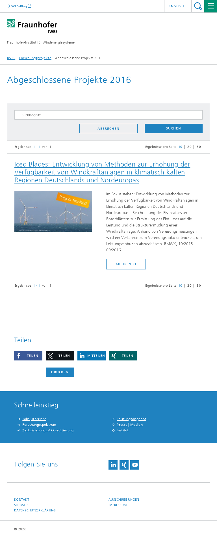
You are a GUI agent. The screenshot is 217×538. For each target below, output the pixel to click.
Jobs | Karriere (34, 419)
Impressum (117, 505)
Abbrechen (108, 129)
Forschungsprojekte (35, 58)
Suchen (173, 128)
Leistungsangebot (131, 419)
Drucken (60, 372)
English (176, 6)
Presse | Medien (130, 425)
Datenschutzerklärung (35, 510)
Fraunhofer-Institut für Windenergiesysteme (41, 42)
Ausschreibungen (123, 500)
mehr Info (126, 264)
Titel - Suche (198, 6)
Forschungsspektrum (39, 425)
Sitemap (20, 505)
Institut (123, 430)
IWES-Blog (18, 6)
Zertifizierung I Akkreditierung (47, 430)
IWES (11, 58)
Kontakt (21, 500)
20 (189, 147)
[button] (28, 355)
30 (199, 147)
